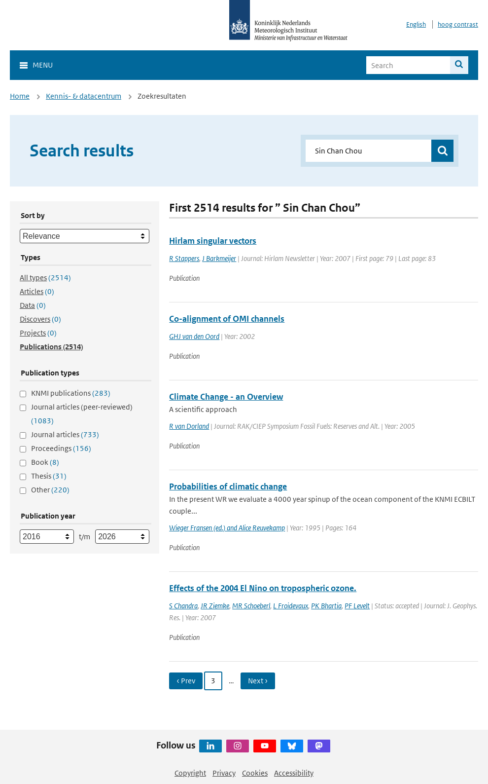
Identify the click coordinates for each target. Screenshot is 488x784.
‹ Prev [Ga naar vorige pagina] (185, 680)
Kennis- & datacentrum (83, 96)
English (416, 24)
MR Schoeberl (251, 605)
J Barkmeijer (219, 258)
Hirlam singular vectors (212, 240)
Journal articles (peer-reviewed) (82, 413)
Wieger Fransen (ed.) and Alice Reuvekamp (227, 527)
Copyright (190, 773)
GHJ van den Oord (194, 336)
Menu (43, 65)
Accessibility (294, 773)
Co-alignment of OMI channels (226, 318)
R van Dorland (189, 426)
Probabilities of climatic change (228, 486)
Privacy (224, 773)
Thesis (49, 476)
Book (45, 462)
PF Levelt (357, 605)
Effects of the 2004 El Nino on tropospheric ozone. (262, 588)
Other (50, 489)
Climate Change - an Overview (226, 396)
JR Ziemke (215, 605)
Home (20, 96)
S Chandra (183, 605)
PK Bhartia (326, 605)
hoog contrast (458, 24)
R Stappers (184, 258)
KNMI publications (70, 393)
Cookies (255, 773)
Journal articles (65, 434)
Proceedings (61, 448)
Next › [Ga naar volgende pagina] (258, 680)
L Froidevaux (290, 605)
